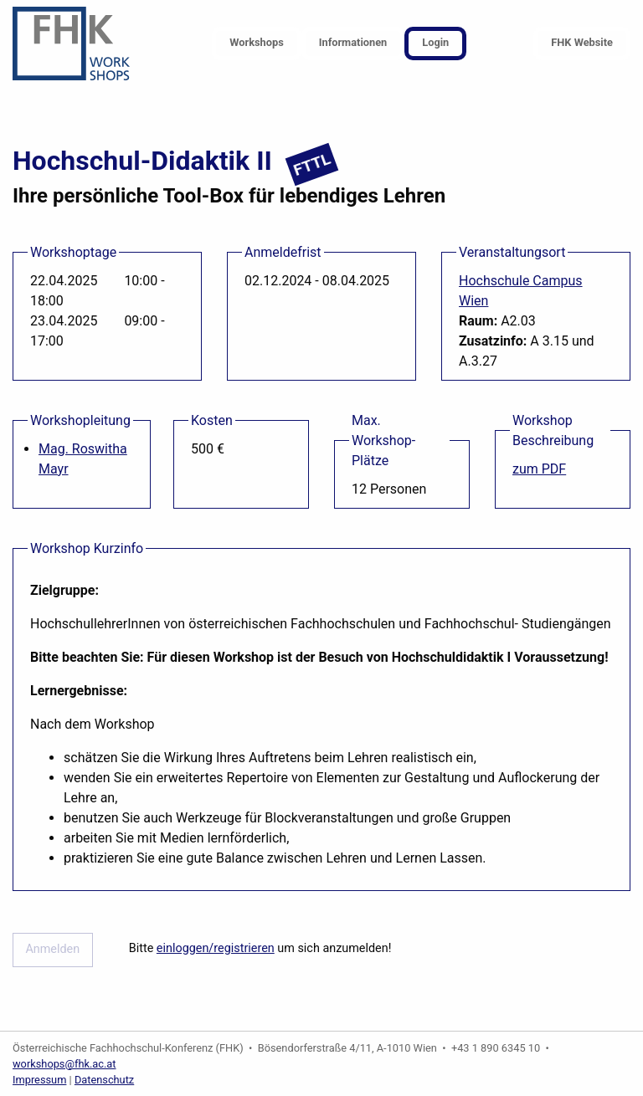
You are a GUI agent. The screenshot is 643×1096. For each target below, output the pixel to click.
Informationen (353, 42)
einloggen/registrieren (216, 948)
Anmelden (52, 949)
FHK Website (582, 42)
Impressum (39, 1079)
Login (435, 42)
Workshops (256, 42)
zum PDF (539, 469)
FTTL (311, 164)
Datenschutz (104, 1079)
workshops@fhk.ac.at (64, 1064)
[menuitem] (256, 44)
